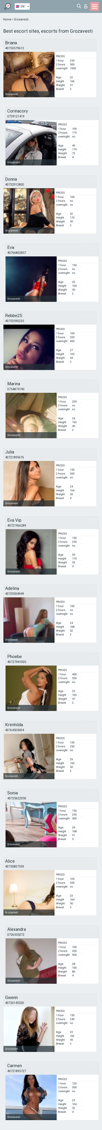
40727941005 (16, 662)
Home (7, 19)
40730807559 (14, 866)
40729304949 (14, 594)
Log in (85, 6)
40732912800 (14, 185)
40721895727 (16, 1071)
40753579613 (14, 48)
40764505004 (14, 730)
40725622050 (16, 798)
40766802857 (16, 253)
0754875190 (15, 389)
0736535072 (15, 935)
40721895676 (14, 457)
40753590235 (14, 321)
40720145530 (14, 1003)
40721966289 (16, 525)
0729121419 (15, 116)
